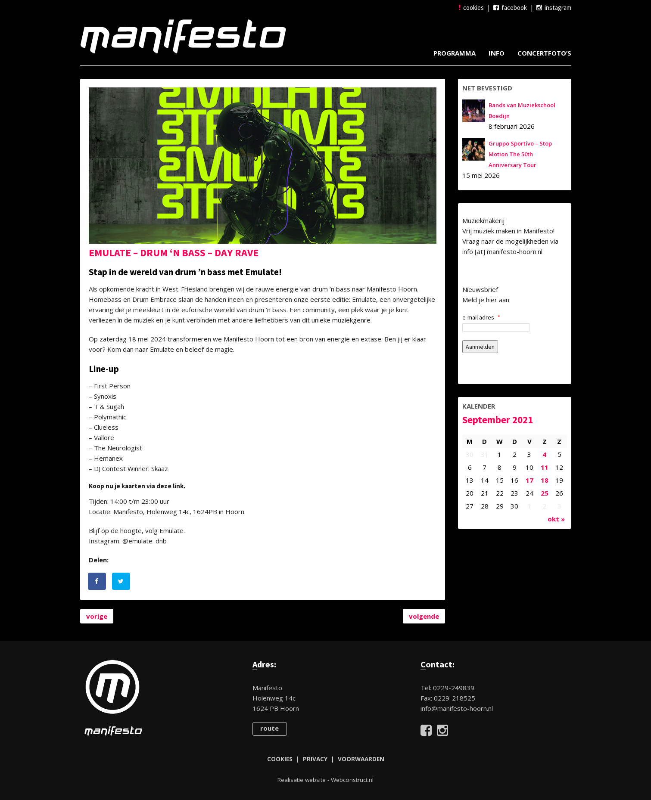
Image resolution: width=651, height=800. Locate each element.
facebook (510, 7)
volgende (424, 616)
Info (497, 53)
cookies (471, 7)
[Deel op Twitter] (121, 581)
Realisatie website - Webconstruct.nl (325, 780)
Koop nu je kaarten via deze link (136, 486)
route (269, 728)
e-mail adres (481, 317)
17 (529, 480)
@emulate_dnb (144, 540)
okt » (556, 519)
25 (544, 493)
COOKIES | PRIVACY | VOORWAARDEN (325, 759)
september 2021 (497, 419)
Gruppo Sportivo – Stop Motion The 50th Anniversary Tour (520, 154)
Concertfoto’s (544, 53)
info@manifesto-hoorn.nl (457, 708)
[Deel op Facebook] (97, 581)
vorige (96, 616)
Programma (454, 53)
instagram (553, 7)
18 (544, 480)
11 (544, 467)
